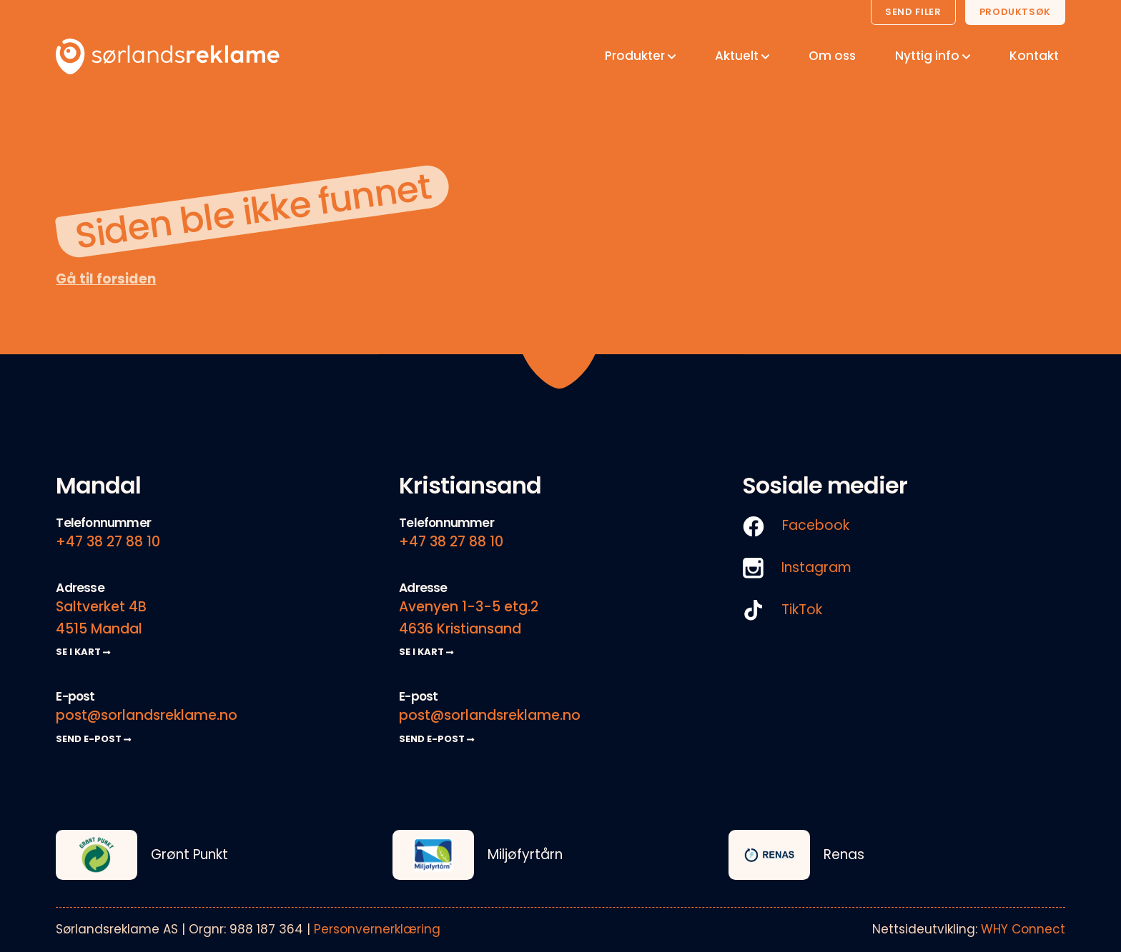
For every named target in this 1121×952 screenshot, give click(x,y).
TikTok (782, 610)
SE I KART (83, 651)
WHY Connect (1023, 929)
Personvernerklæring (377, 929)
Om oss (832, 55)
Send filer (913, 12)
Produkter (640, 55)
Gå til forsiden (106, 279)
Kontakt (1034, 55)
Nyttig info (932, 55)
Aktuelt (742, 55)
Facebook (795, 526)
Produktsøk (1015, 12)
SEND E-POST (93, 739)
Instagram (796, 568)
